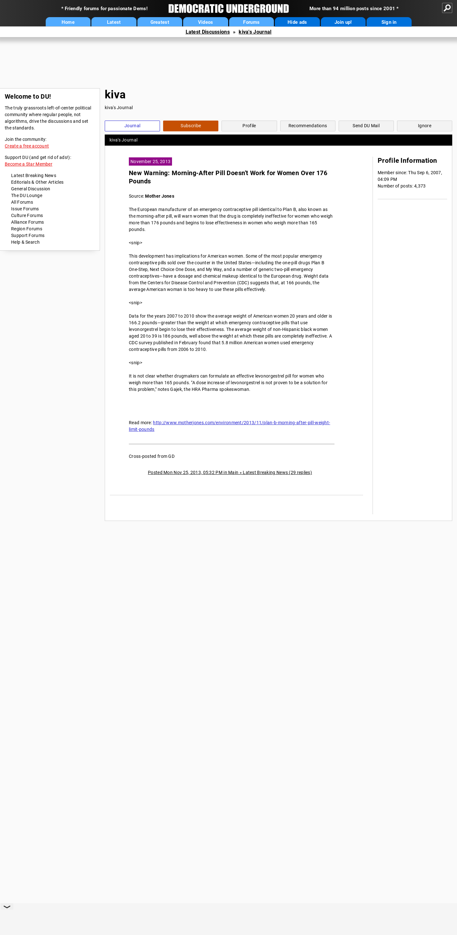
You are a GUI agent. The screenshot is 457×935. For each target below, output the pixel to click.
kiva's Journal (255, 32)
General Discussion (30, 188)
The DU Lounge (26, 195)
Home (68, 22)
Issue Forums (25, 208)
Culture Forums (27, 215)
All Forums (22, 202)
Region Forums (26, 228)
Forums (251, 22)
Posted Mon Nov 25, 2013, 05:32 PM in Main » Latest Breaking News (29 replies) (230, 472)
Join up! (343, 22)
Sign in (389, 22)
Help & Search (25, 242)
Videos (205, 22)
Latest (114, 22)
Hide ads (297, 22)
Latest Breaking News (33, 175)
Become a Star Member (28, 164)
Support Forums (27, 235)
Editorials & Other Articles (37, 182)
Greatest (159, 22)
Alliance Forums (27, 222)
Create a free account (27, 145)
